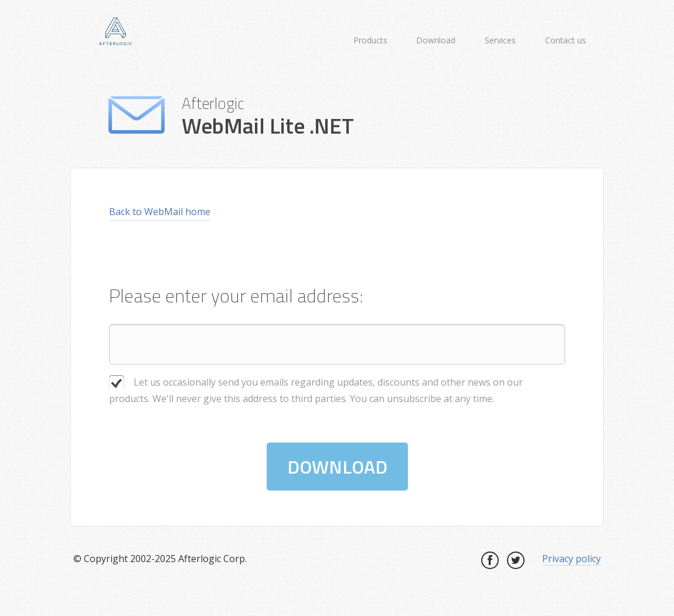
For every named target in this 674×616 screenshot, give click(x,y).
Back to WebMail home (159, 211)
